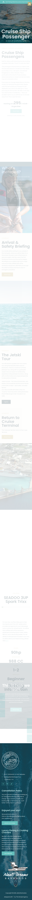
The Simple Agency (22, 897)
